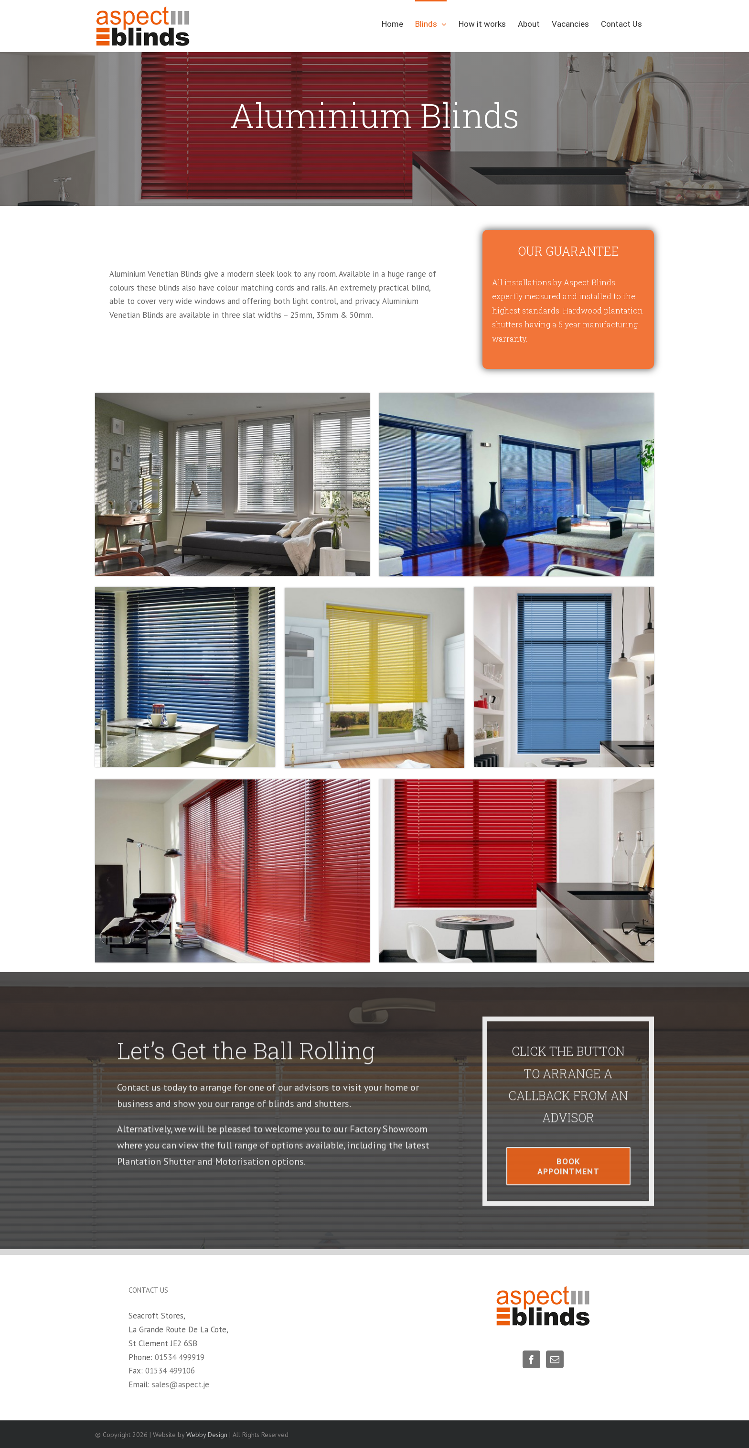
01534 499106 (170, 1370)
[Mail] (555, 1359)
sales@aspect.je (180, 1384)
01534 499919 (179, 1357)
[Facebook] (531, 1359)
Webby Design (206, 1434)
